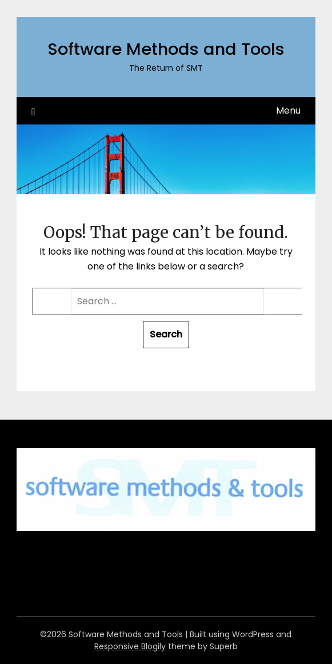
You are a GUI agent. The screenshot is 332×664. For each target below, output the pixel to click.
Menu (288, 110)
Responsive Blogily (130, 646)
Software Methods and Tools (166, 49)
